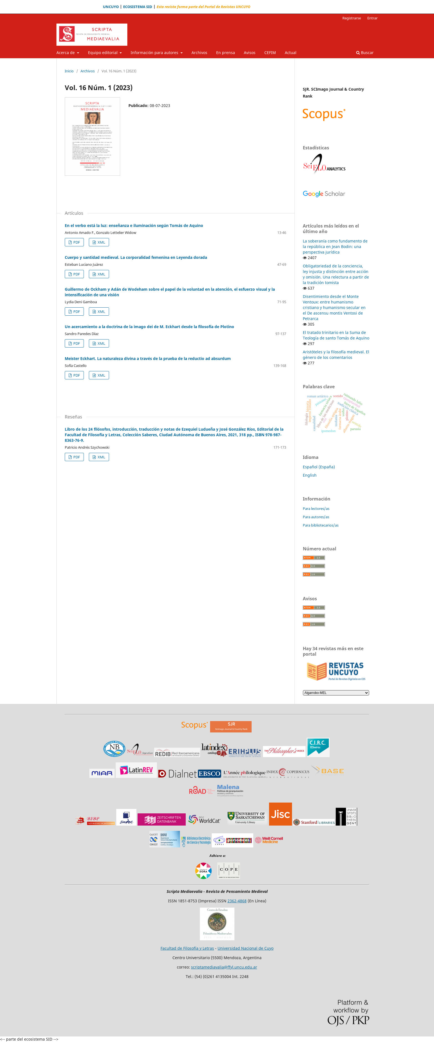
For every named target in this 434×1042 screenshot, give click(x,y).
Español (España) (319, 466)
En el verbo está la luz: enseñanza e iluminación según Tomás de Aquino (134, 225)
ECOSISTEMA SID (137, 6)
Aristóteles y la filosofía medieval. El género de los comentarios (336, 354)
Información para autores (155, 52)
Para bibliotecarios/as (321, 525)
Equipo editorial (103, 52)
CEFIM (270, 52)
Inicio (69, 70)
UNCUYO (111, 6)
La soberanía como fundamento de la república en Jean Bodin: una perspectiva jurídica (335, 246)
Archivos (199, 52)
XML (101, 242)
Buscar (365, 52)
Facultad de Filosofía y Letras (187, 948)
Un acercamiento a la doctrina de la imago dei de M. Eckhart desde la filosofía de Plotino (149, 326)
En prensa (225, 52)
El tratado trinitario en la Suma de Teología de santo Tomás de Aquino (336, 335)
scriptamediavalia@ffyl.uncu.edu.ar (224, 967)
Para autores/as (316, 516)
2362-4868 (237, 900)
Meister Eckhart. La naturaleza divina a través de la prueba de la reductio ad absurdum (148, 358)
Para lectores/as (316, 508)
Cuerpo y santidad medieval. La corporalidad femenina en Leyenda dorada (136, 257)
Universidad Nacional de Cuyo (245, 948)
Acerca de (66, 52)
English (310, 475)
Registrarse (351, 18)
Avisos (249, 52)
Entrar (372, 18)
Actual (290, 52)
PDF (76, 242)
